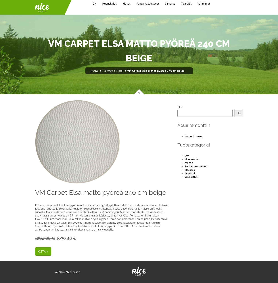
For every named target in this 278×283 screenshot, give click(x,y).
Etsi (179, 107)
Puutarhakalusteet (147, 3)
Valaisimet (204, 3)
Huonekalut (109, 3)
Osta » (43, 251)
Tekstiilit (186, 3)
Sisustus (170, 3)
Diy (94, 3)
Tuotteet (107, 71)
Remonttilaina (193, 136)
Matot (126, 3)
